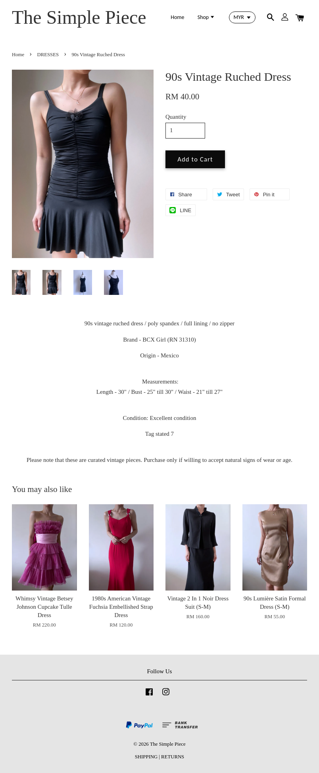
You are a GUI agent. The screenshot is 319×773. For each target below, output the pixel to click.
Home (177, 17)
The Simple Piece (79, 17)
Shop (206, 17)
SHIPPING (146, 757)
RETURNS (172, 757)
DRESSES (48, 54)
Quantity (175, 117)
